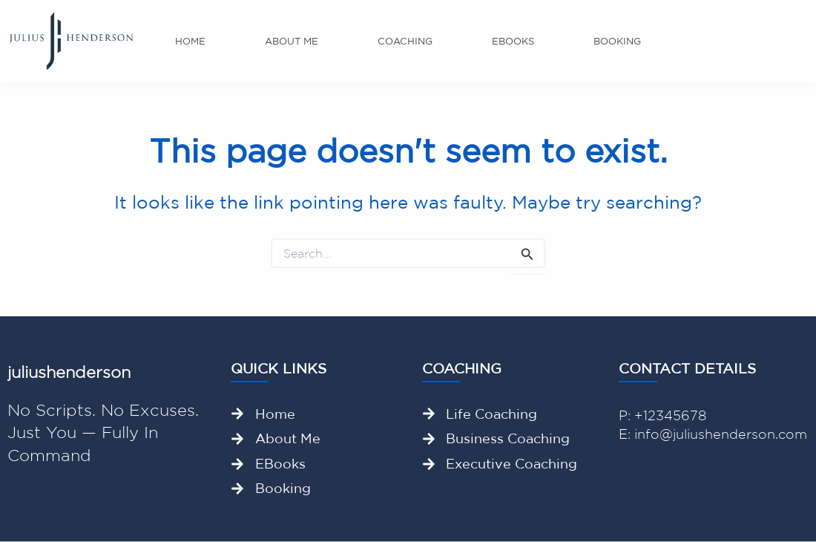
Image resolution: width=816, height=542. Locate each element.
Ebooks (513, 41)
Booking (617, 41)
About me (291, 41)
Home (190, 41)
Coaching (405, 41)
